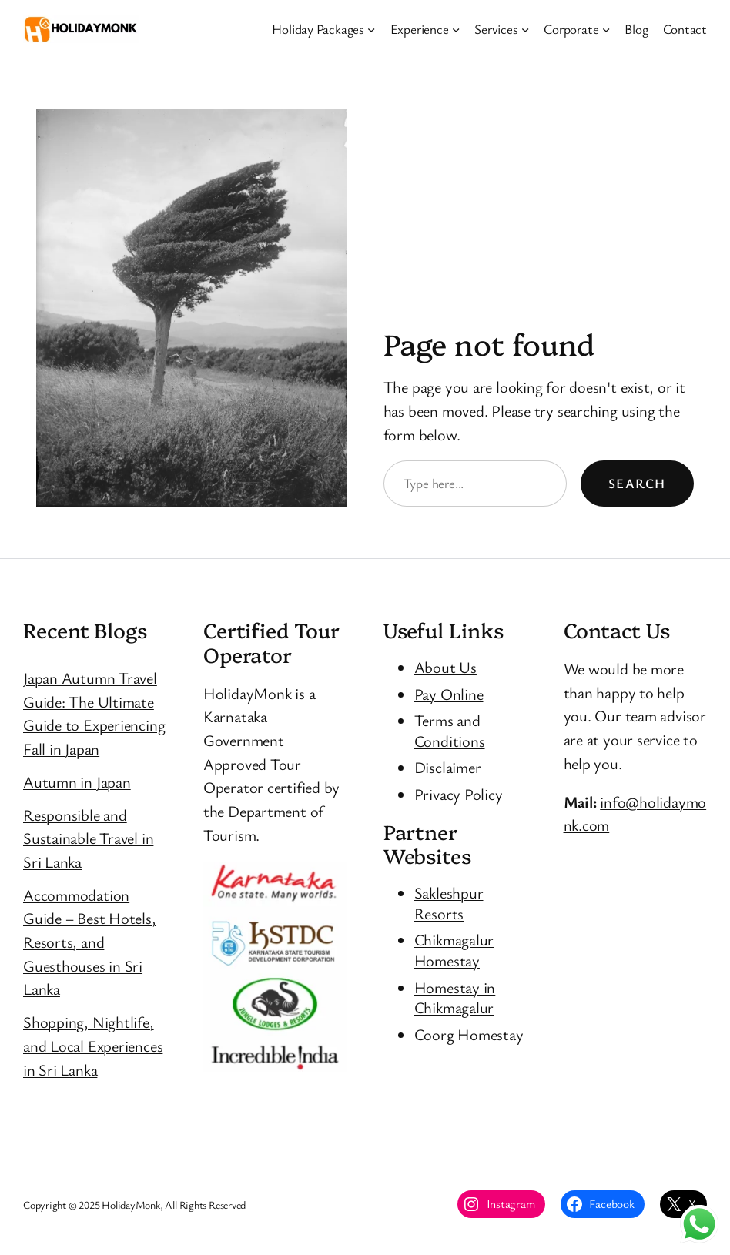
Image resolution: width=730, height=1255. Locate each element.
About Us (445, 667)
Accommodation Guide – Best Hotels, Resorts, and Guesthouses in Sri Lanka (89, 942)
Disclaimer (447, 767)
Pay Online (449, 693)
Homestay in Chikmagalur (455, 997)
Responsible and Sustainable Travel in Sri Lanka (88, 838)
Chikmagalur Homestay (454, 950)
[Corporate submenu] (606, 29)
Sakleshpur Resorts (449, 903)
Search (637, 483)
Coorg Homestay (469, 1034)
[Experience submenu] (456, 29)
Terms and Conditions (449, 730)
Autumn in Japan (77, 781)
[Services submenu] (525, 29)
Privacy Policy (458, 794)
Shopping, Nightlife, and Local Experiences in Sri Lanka (92, 1045)
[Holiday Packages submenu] (371, 29)
